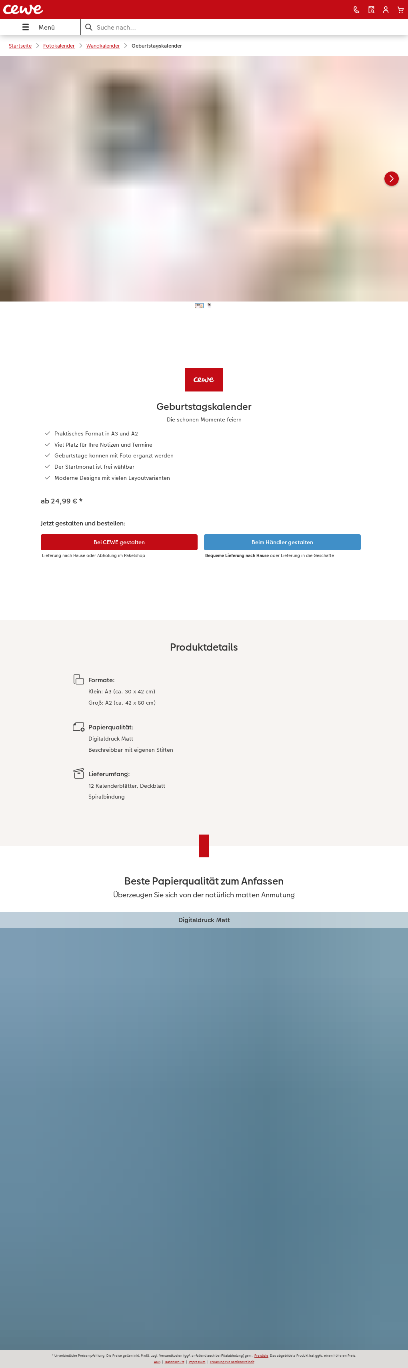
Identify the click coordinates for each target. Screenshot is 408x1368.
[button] (385, 10)
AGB (157, 1362)
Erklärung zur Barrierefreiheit (232, 1362)
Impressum (197, 1362)
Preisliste (261, 1355)
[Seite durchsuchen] (244, 27)
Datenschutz (174, 1362)
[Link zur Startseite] (80, 9)
